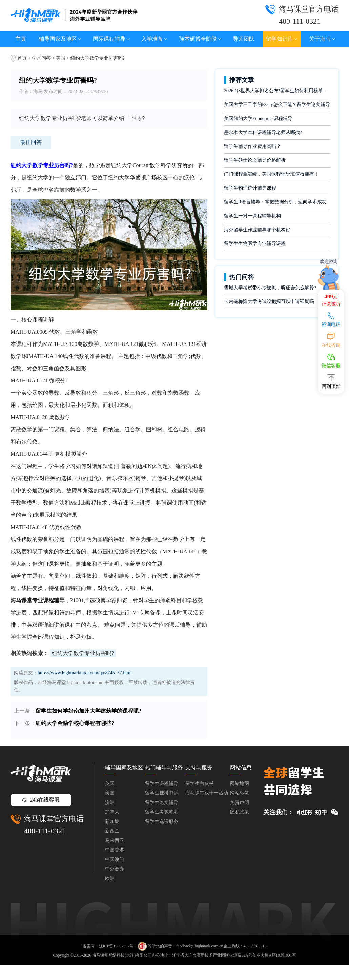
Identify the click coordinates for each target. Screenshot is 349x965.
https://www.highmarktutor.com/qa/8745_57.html (85, 672)
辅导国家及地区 (60, 39)
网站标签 (239, 792)
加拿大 (112, 811)
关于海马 (322, 39)
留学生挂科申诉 (161, 792)
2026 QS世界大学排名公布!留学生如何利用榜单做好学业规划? (277, 90)
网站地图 (239, 783)
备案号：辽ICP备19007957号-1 (110, 946)
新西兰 (112, 830)
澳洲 (110, 802)
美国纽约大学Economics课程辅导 (258, 118)
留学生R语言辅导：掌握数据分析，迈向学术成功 (275, 201)
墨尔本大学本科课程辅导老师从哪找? (263, 132)
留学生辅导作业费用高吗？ (252, 146)
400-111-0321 (45, 831)
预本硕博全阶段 (200, 39)
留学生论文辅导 (161, 802)
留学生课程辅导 (161, 783)
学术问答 (41, 58)
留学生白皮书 (199, 783)
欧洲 (110, 878)
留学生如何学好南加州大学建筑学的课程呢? (88, 711)
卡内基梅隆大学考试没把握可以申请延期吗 (269, 301)
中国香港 (114, 849)
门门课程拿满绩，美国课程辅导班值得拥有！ (271, 174)
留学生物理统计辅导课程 (250, 188)
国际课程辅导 (111, 39)
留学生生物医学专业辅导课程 (255, 243)
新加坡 (112, 821)
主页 (20, 39)
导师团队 (243, 39)
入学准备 (154, 39)
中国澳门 (114, 859)
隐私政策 (239, 811)
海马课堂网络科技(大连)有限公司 (122, 955)
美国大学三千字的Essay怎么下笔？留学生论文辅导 (277, 104)
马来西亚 (114, 840)
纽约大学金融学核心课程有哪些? (75, 723)
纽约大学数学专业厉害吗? (83, 653)
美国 (61, 58)
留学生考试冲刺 (161, 811)
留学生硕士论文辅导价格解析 (255, 160)
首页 (22, 58)
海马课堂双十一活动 (206, 792)
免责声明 (239, 802)
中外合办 (114, 868)
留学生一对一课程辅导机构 (252, 215)
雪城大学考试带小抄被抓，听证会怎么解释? (270, 287)
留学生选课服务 (161, 821)
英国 (110, 783)
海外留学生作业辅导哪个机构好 (257, 229)
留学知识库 (281, 39)
